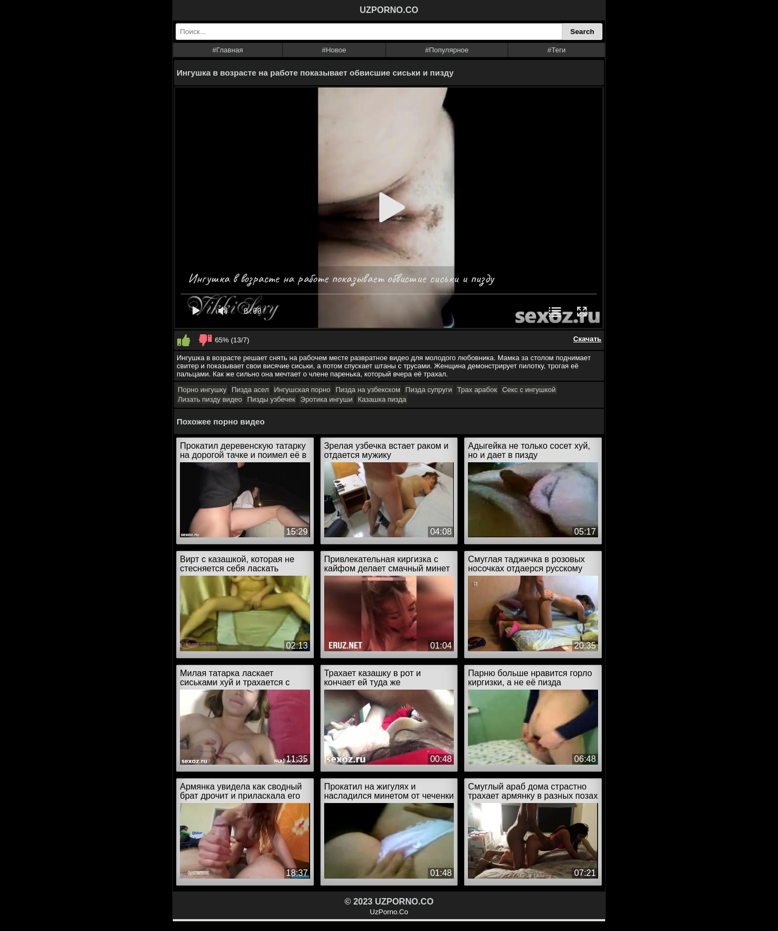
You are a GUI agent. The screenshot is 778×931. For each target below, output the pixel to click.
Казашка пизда (382, 399)
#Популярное (447, 50)
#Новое (334, 50)
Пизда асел (250, 390)
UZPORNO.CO (389, 10)
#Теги (556, 50)
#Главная (227, 50)
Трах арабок (477, 390)
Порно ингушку (202, 390)
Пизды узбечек (271, 399)
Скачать (587, 339)
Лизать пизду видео (210, 399)
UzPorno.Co (389, 912)
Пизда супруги (428, 390)
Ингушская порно (302, 390)
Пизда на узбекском (368, 390)
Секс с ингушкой (528, 390)
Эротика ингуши (326, 399)
